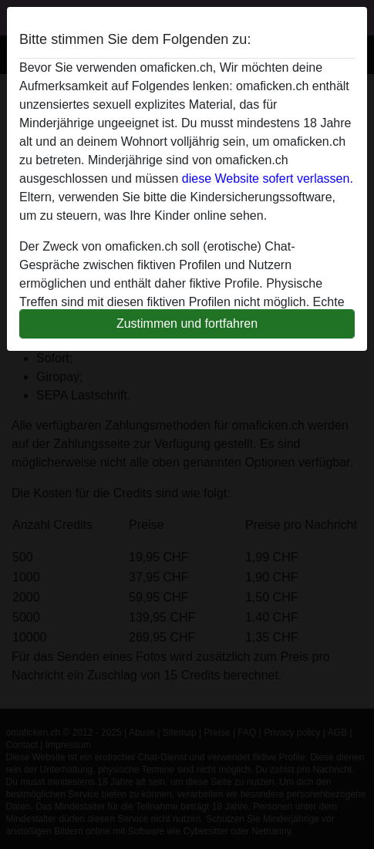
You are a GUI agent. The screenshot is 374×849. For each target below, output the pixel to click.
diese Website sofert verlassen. (267, 178)
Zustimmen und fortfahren (187, 323)
